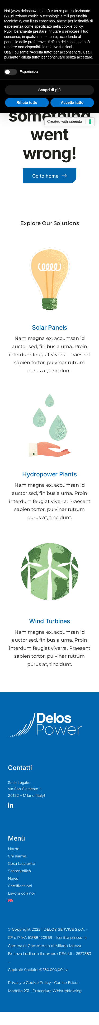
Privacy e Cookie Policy (29, 982)
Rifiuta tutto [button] (26, 102)
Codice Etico (65, 982)
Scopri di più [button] (49, 90)
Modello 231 (18, 990)
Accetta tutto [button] (72, 102)
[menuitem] (49, 901)
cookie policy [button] (72, 26)
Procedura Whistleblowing (57, 990)
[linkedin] (10, 805)
